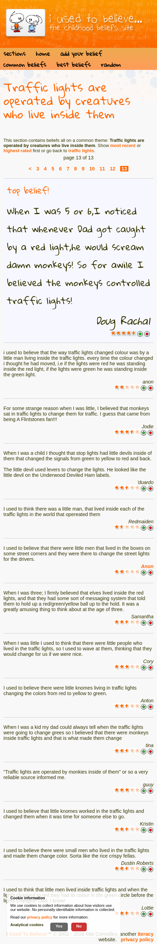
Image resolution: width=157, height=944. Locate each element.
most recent (123, 145)
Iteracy (146, 934)
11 (102, 168)
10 (92, 168)
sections (14, 53)
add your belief (81, 53)
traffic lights (81, 150)
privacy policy (137, 939)
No (79, 926)
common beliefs (24, 64)
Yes (58, 926)
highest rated (17, 150)
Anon (147, 566)
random (111, 64)
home (43, 53)
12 (112, 168)
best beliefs (73, 64)
